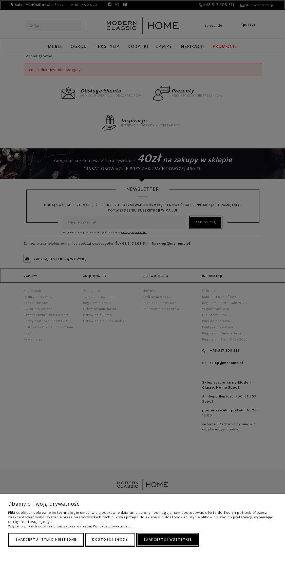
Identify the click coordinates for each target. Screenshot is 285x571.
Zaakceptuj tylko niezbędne (46, 539)
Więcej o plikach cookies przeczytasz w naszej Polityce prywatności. (69, 526)
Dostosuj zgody (110, 539)
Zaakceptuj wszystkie (168, 539)
